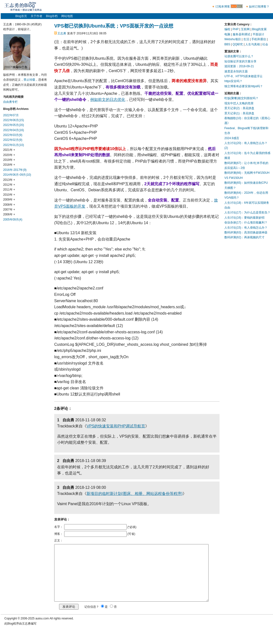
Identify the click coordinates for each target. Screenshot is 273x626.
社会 (265, 44)
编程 (227, 29)
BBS (227, 44)
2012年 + (9, 184)
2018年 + (9, 164)
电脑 (227, 34)
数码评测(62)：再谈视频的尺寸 (244, 237)
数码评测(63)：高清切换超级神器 (245, 232)
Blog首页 (21, 16)
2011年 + (9, 189)
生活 (246, 39)
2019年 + (9, 160)
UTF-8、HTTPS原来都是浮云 (243, 76)
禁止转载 (29, 79)
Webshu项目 (232, 39)
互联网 (245, 29)
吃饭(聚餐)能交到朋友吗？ (241, 98)
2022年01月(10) (13, 145)
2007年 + (9, 209)
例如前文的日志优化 (107, 99)
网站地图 (67, 16)
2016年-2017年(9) (14, 170)
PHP (235, 29)
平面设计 (258, 34)
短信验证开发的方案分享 (240, 61)
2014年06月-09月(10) (17, 174)
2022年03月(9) (12, 135)
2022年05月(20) (13, 125)
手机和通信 (258, 39)
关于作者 (36, 16)
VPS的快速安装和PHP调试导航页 (116, 426)
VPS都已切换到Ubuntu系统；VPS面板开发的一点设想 (113, 26)
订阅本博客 (222, 6)
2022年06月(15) (13, 120)
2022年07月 (11, 115)
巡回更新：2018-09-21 (239, 66)
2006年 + (9, 214)
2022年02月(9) (12, 140)
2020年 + (9, 155)
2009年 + (9, 199)
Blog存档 (52, 16)
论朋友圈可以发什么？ (239, 56)
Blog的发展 (259, 29)
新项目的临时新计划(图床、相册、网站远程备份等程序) (135, 493)
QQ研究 (238, 44)
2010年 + (9, 194)
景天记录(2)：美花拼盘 (239, 108)
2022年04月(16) (13, 130)
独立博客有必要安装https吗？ (243, 86)
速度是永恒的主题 (236, 71)
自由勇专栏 (10, 102)
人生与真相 (252, 44)
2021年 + (9, 150)
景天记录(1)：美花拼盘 (239, 113)
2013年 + (9, 180)
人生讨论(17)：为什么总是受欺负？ (247, 212)
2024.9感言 (231, 138)
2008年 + (9, 204)
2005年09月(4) (12, 219)
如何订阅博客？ (259, 6)
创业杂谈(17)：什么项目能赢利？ (245, 222)
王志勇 (61, 33)
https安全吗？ (233, 81)
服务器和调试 (241, 34)
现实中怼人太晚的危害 (239, 103)
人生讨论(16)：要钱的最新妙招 (244, 217)
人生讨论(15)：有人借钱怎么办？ (245, 227)
